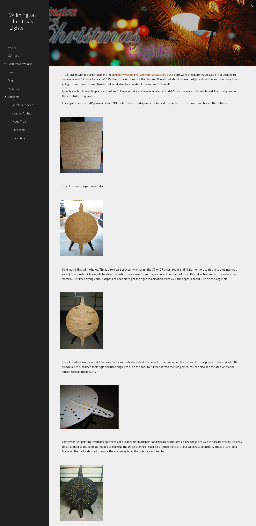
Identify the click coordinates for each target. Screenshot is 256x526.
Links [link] (11, 72)
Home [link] (12, 47)
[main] (152, 89)
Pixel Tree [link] (18, 129)
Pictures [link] (13, 88)
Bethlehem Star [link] (22, 105)
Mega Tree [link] (19, 121)
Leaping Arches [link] (22, 113)
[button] (251, 5)
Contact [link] (13, 55)
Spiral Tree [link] (19, 138)
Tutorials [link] (13, 97)
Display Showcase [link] (20, 63)
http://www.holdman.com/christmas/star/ (140, 74)
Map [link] (11, 80)
